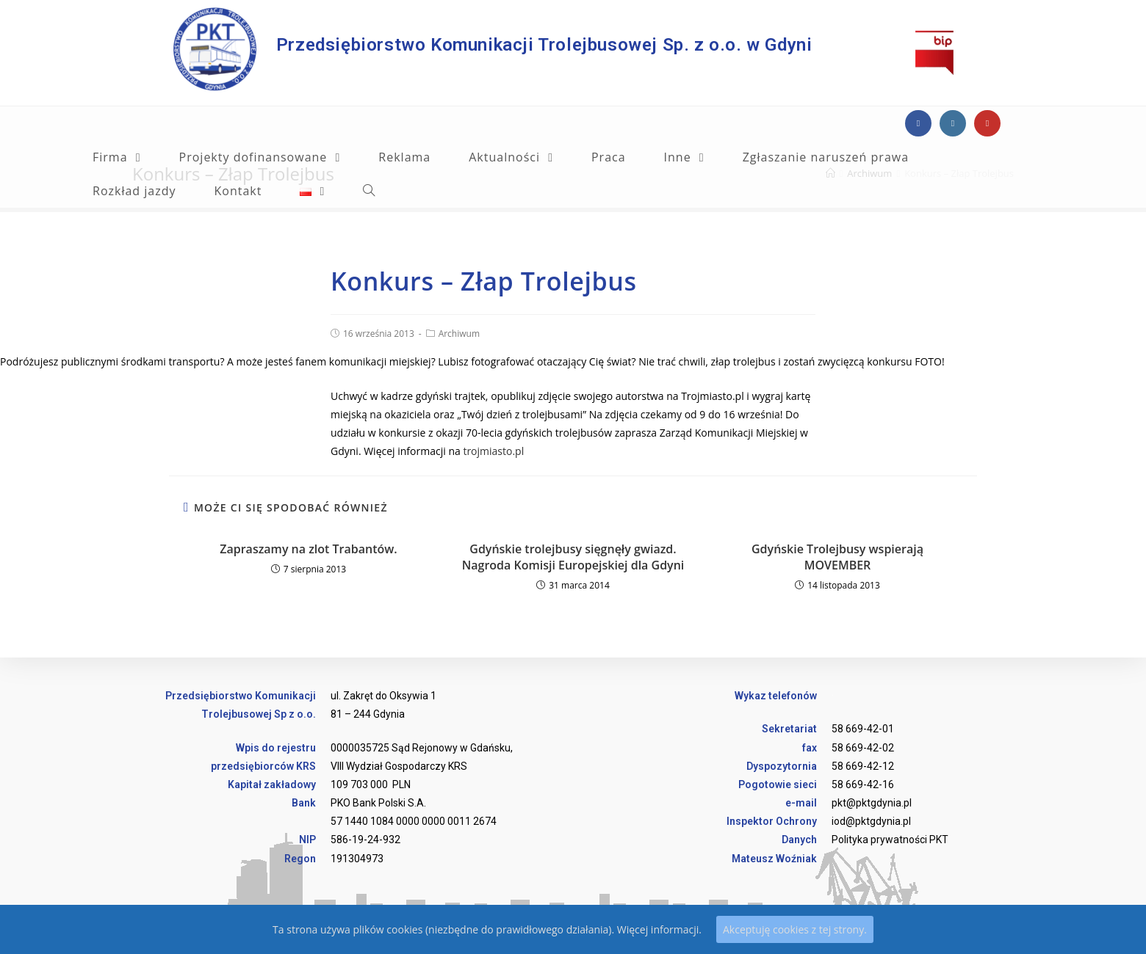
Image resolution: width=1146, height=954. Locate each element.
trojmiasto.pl (493, 451)
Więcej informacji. (659, 929)
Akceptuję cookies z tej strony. (795, 929)
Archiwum (459, 333)
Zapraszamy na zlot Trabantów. (308, 549)
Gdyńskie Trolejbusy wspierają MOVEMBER (837, 557)
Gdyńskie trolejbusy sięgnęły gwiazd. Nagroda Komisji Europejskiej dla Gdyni (573, 557)
